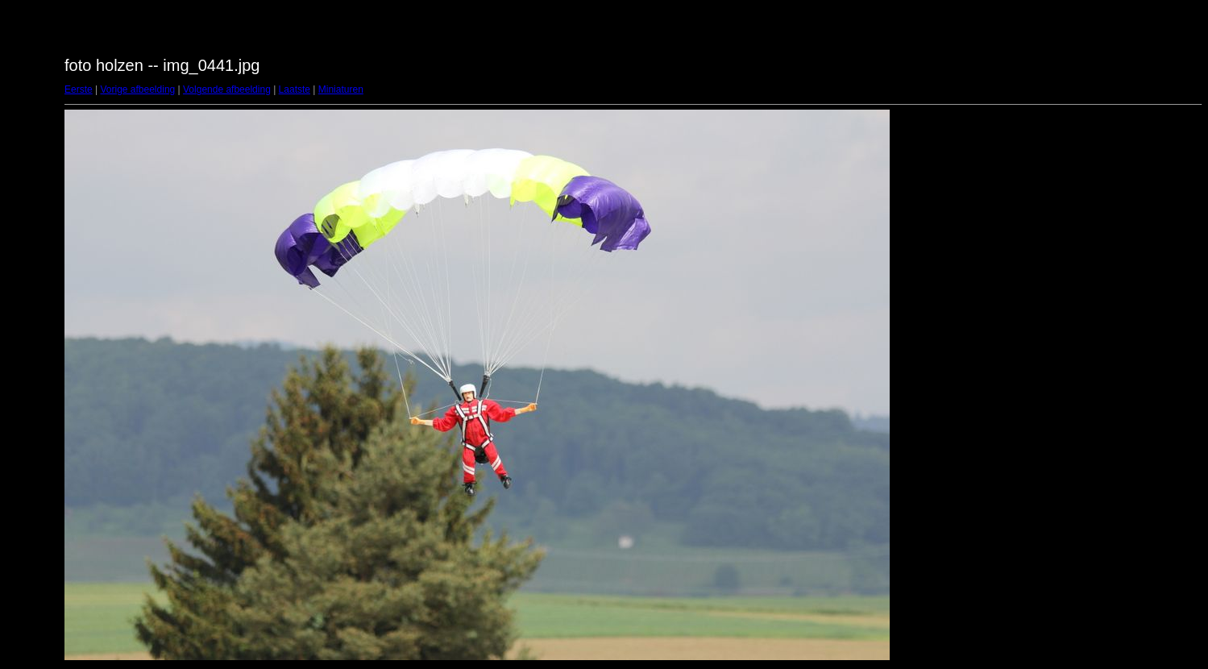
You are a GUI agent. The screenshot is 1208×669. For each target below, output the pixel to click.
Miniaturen (340, 89)
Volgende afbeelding (227, 89)
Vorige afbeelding (137, 89)
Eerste (78, 89)
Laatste (294, 89)
